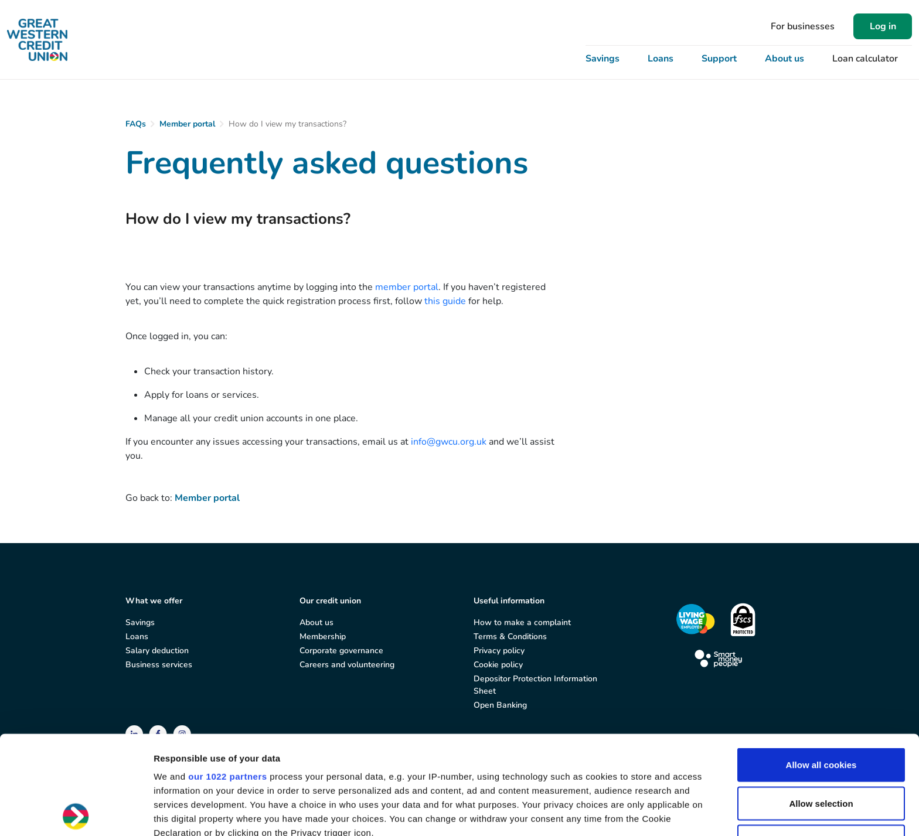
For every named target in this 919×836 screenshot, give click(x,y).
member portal (406, 287)
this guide (445, 301)
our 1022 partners (227, 678)
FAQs (135, 123)
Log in (883, 26)
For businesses (803, 26)
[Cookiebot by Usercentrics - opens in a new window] (76, 813)
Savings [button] (603, 58)
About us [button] (784, 58)
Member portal (187, 123)
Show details (615, 813)
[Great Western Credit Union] (37, 40)
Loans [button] (660, 58)
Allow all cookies (821, 666)
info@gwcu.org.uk (448, 441)
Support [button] (719, 58)
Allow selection (821, 704)
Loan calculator (865, 58)
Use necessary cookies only (821, 743)
